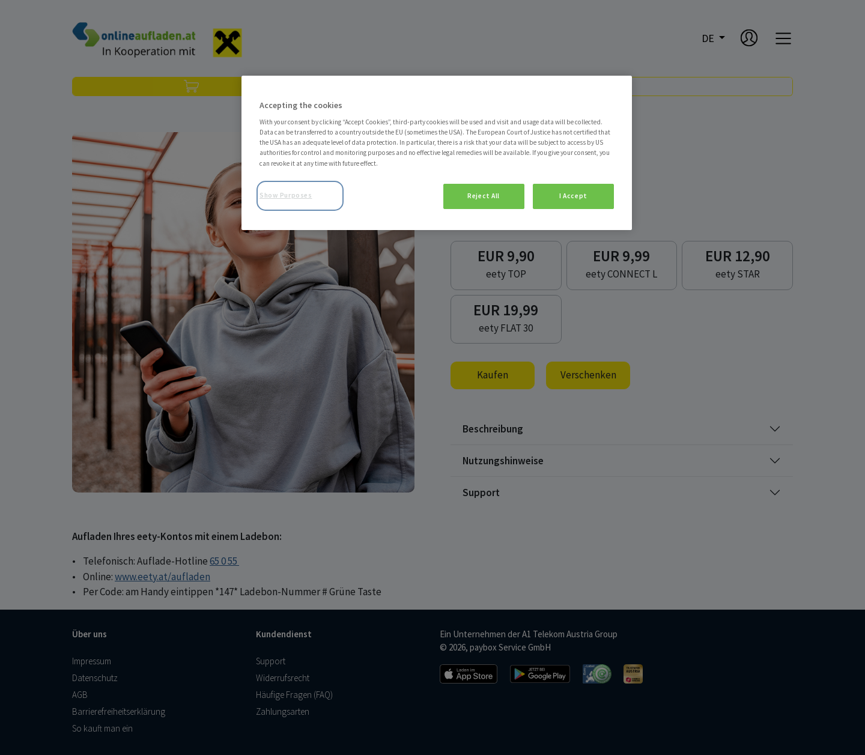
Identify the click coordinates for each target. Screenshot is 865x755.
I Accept (573, 196)
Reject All (483, 196)
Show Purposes (286, 195)
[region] (436, 153)
